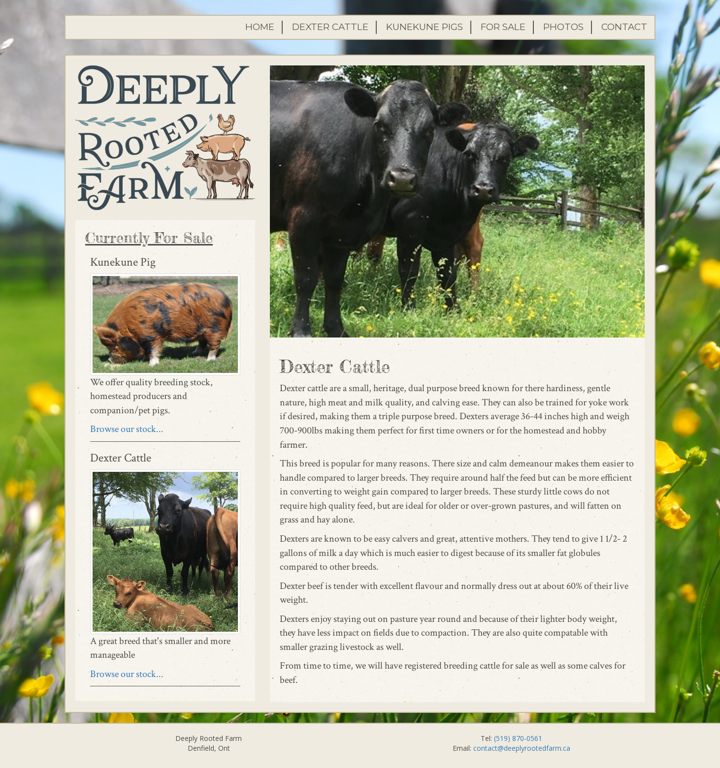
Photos (563, 26)
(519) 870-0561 (518, 738)
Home (259, 26)
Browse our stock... (127, 429)
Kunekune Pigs (424, 26)
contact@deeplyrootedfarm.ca (521, 748)
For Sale (503, 26)
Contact (624, 26)
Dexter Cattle (330, 26)
